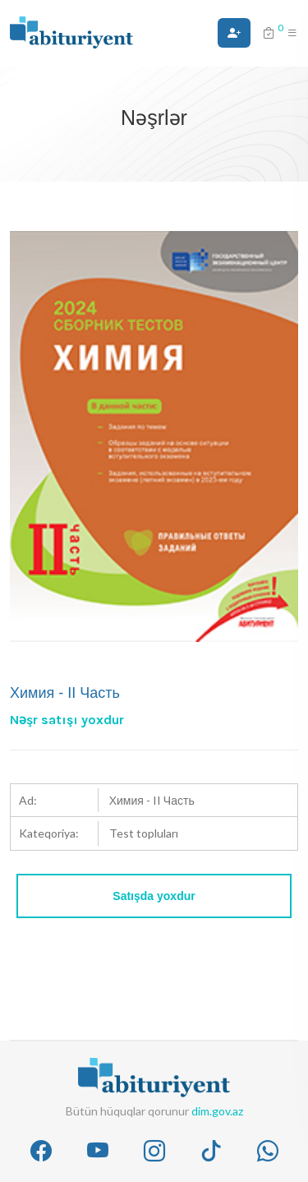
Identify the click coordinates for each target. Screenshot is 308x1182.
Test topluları (143, 833)
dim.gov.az (217, 1111)
